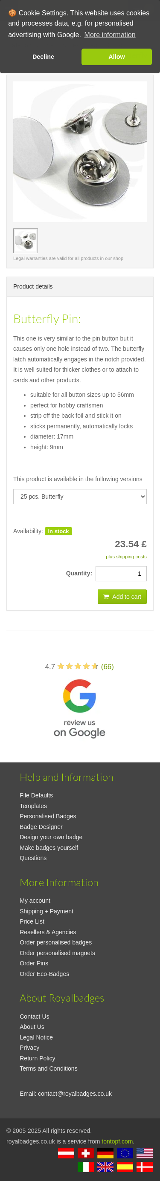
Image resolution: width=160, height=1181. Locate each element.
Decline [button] (43, 56)
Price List (32, 921)
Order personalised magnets (57, 953)
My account (35, 900)
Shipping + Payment (46, 911)
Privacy (29, 1047)
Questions (33, 858)
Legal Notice (36, 1037)
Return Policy (37, 1058)
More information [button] (110, 34)
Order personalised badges (56, 942)
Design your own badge (51, 837)
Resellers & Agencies (48, 932)
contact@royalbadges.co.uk (75, 1093)
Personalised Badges (48, 816)
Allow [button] (116, 56)
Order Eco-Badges (44, 973)
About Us (32, 1026)
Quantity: (81, 573)
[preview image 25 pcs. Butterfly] (25, 240)
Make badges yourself (49, 847)
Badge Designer (41, 826)
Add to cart (122, 596)
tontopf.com (117, 1141)
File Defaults (36, 795)
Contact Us (34, 1016)
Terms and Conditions (48, 1068)
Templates (33, 806)
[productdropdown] (80, 496)
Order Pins (34, 963)
